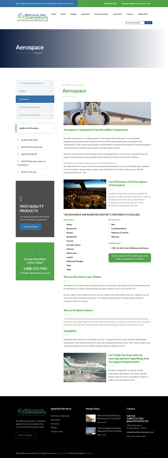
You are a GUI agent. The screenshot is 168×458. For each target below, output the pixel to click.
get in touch (31, 227)
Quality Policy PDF (28, 140)
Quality (74, 14)
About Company (25, 435)
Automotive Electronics (30, 107)
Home (53, 14)
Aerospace (24, 99)
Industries (85, 14)
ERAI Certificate (27, 172)
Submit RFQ (143, 14)
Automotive (55, 420)
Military (22, 91)
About (63, 14)
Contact (130, 14)
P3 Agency (89, 453)
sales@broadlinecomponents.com (136, 3)
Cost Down (117, 14)
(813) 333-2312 (110, 3)
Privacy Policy (63, 453)
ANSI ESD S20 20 (27, 154)
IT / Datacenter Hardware (31, 83)
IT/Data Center (57, 431)
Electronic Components (30, 115)
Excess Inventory (101, 14)
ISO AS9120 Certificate (30, 147)
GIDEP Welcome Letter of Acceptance (31, 163)
